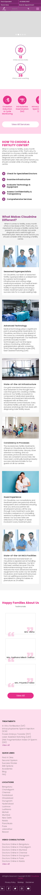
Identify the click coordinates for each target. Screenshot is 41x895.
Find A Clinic (5, 5)
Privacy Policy (10, 882)
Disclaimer (30, 882)
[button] (38, 9)
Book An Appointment (26, 5)
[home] (4, 9)
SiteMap (20, 882)
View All (20, 695)
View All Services (21, 124)
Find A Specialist (6, 1)
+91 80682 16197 (24, 1)
